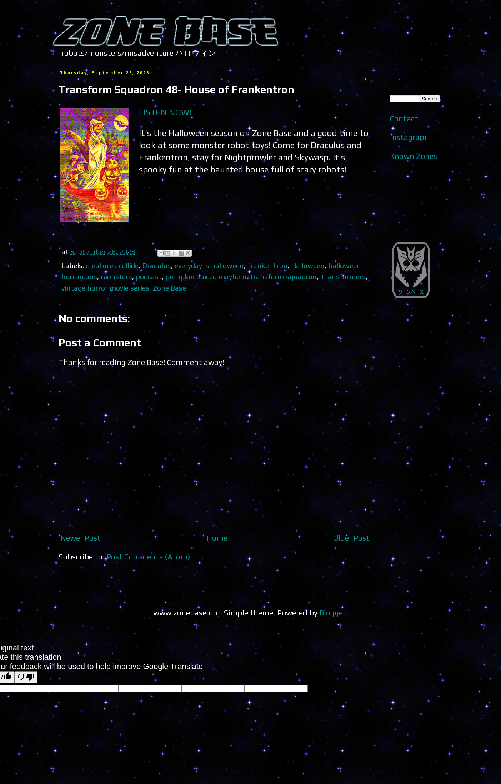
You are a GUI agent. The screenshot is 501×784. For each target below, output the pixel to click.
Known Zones (413, 156)
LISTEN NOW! (165, 112)
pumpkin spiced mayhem (205, 276)
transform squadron (283, 276)
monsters (116, 276)
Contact (404, 118)
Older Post (351, 537)
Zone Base (169, 288)
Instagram (408, 137)
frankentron (267, 265)
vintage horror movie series (105, 288)
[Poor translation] (26, 677)
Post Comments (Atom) (148, 556)
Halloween (308, 265)
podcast (149, 276)
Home (216, 537)
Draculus (156, 265)
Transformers (343, 276)
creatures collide (112, 265)
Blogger (332, 612)
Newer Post (80, 537)
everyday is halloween (209, 265)
